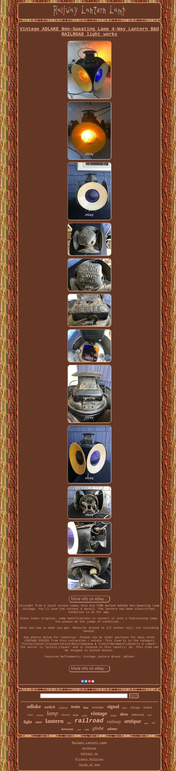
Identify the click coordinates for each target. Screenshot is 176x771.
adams (112, 729)
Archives (89, 748)
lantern (54, 721)
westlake (98, 707)
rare (38, 722)
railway (114, 721)
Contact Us (89, 753)
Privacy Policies (89, 759)
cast (87, 729)
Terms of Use (89, 765)
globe (98, 728)
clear (79, 729)
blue (85, 707)
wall (149, 715)
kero (125, 708)
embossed (137, 714)
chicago (135, 707)
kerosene (68, 729)
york (69, 723)
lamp (52, 713)
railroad (89, 720)
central (40, 715)
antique (132, 721)
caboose (63, 707)
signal (113, 706)
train (75, 706)
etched (147, 707)
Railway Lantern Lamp (89, 742)
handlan (114, 716)
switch (49, 707)
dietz (124, 714)
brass (76, 715)
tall (153, 722)
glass (146, 723)
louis (30, 714)
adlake (34, 706)
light (28, 721)
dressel (66, 714)
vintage (99, 713)
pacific (84, 715)
